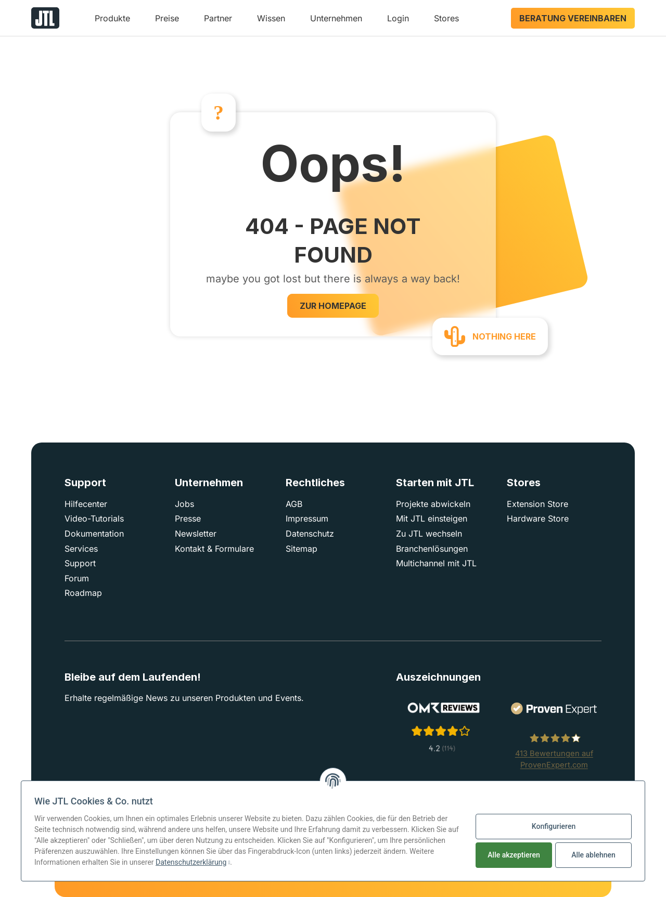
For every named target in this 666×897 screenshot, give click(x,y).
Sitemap (301, 548)
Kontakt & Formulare (214, 548)
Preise (167, 18)
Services (81, 548)
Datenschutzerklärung (191, 862)
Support (80, 563)
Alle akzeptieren (514, 855)
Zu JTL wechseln (429, 533)
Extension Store (537, 504)
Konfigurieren (553, 826)
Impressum (307, 518)
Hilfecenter (86, 504)
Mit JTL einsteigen (431, 518)
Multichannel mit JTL (436, 563)
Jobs (184, 504)
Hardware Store (538, 518)
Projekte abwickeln (433, 504)
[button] (112, 22)
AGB (294, 504)
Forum (77, 578)
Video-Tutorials (94, 518)
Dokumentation (94, 533)
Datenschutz (310, 533)
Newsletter (195, 533)
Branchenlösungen (432, 548)
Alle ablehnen (593, 855)
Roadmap (83, 593)
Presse (188, 518)
